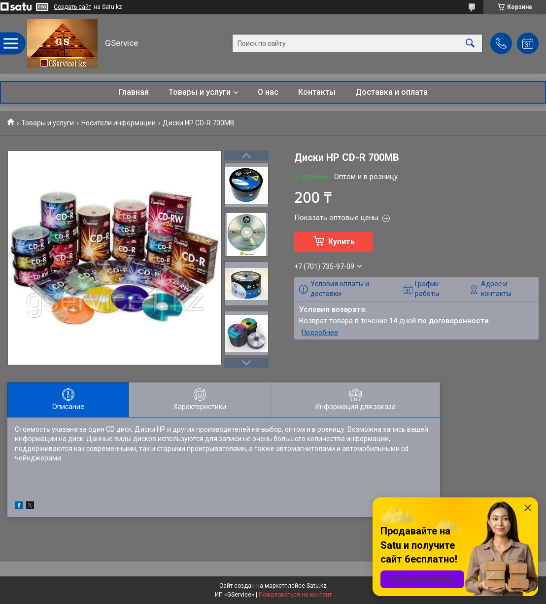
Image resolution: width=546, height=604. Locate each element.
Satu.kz (317, 585)
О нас (268, 92)
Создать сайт (72, 6)
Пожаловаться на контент (295, 594)
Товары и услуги (200, 92)
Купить (341, 241)
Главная (134, 92)
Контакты (317, 92)
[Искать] (470, 44)
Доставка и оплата (391, 92)
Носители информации (118, 123)
